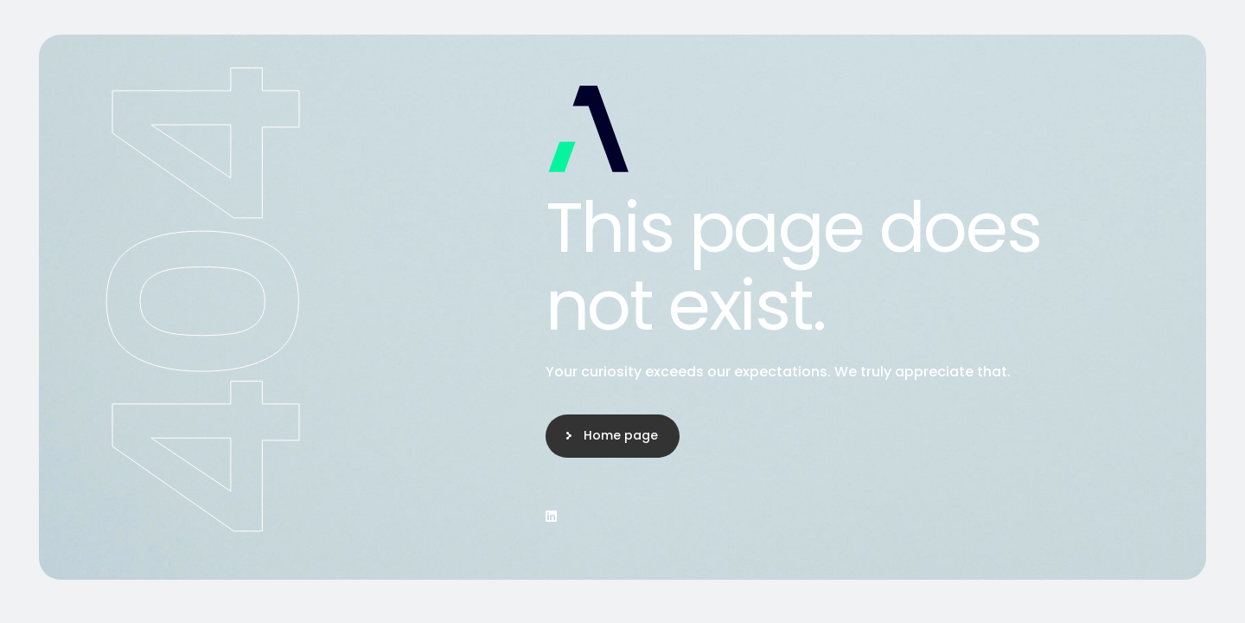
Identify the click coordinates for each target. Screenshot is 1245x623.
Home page (621, 435)
